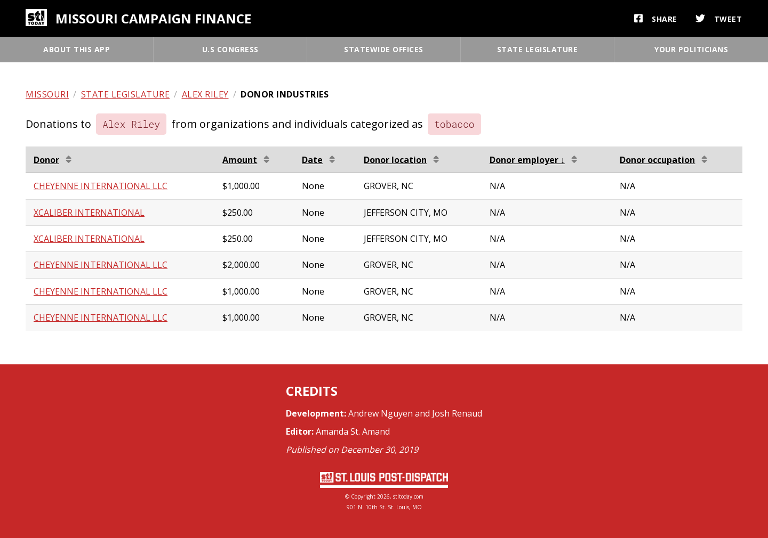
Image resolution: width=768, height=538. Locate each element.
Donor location (395, 160)
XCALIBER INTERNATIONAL (89, 212)
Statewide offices (383, 49)
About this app (76, 49)
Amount (239, 160)
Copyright (363, 496)
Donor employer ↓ (527, 160)
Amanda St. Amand (353, 431)
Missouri (47, 94)
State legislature (537, 49)
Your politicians (691, 49)
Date (312, 160)
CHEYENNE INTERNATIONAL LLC (100, 186)
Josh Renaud (457, 413)
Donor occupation (657, 160)
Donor (46, 160)
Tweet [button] (718, 18)
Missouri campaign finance (153, 18)
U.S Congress (230, 49)
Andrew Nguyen (380, 413)
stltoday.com (408, 496)
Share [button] (655, 18)
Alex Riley (205, 94)
